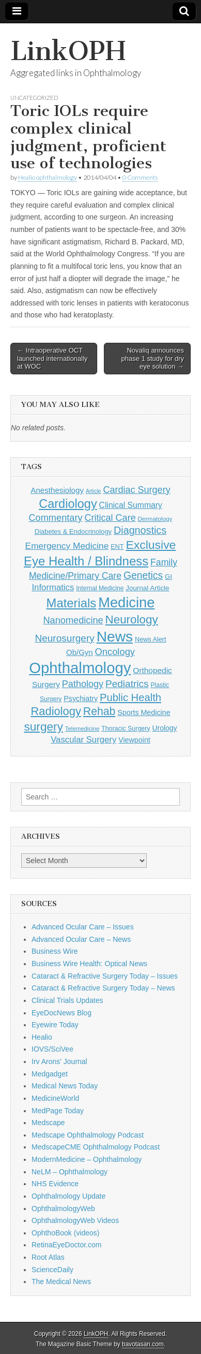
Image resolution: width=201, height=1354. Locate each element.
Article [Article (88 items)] (93, 491)
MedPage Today (58, 1111)
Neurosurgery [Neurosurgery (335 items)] (64, 638)
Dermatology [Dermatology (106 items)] (155, 518)
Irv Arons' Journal (59, 1061)
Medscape (48, 1122)
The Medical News (61, 1281)
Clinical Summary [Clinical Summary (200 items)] (130, 505)
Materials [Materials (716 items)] (72, 603)
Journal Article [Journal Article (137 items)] (147, 588)
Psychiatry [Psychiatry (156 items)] (81, 698)
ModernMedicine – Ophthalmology (87, 1159)
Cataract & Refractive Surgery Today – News (103, 988)
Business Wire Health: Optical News (89, 963)
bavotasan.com (143, 1344)
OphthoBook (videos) (66, 1233)
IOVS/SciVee (52, 1049)
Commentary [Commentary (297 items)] (55, 518)
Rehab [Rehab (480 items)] (99, 711)
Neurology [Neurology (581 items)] (131, 619)
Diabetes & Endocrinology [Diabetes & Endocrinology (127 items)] (73, 531)
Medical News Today (65, 1086)
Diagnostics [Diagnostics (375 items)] (140, 530)
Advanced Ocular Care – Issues (83, 927)
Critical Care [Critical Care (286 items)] (109, 518)
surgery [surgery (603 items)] (43, 726)
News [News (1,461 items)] (115, 636)
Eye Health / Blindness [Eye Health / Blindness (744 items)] (86, 561)
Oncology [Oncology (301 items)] (115, 651)
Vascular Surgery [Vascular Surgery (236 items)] (83, 740)
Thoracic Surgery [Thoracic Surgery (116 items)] (125, 728)
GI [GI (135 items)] (168, 576)
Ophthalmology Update (68, 1196)
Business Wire (55, 951)
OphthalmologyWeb (63, 1208)
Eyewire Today (55, 1025)
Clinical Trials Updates (67, 1000)
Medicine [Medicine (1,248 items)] (126, 602)
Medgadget (50, 1074)
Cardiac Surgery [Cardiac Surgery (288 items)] (136, 490)
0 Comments (140, 177)
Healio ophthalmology (47, 177)
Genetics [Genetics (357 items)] (143, 575)
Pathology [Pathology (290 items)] (82, 684)
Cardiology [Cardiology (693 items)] (68, 504)
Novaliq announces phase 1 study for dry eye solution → (152, 358)
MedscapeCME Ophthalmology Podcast (96, 1147)
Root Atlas (48, 1257)
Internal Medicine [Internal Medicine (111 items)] (99, 588)
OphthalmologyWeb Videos (75, 1220)
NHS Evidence (55, 1184)
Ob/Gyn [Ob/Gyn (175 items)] (79, 652)
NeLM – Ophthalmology (69, 1172)
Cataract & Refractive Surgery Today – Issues (105, 976)
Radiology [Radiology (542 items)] (55, 711)
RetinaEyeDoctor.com (66, 1245)
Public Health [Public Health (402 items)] (130, 697)
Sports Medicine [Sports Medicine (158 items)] (143, 712)
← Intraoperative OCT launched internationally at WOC (52, 358)
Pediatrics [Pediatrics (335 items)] (127, 683)
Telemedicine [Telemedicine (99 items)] (82, 728)
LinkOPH (68, 51)
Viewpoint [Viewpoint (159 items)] (134, 740)
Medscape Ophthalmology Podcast (88, 1135)
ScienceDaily (52, 1269)
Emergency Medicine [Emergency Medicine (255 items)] (67, 546)
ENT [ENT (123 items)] (117, 546)
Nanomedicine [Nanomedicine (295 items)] (73, 620)
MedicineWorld (55, 1098)
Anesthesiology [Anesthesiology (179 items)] (57, 490)
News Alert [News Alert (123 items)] (150, 639)
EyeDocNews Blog (61, 1013)
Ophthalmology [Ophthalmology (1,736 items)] (80, 667)
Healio (42, 1037)
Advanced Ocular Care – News (81, 939)
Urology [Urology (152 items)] (164, 728)
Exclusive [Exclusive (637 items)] (151, 544)
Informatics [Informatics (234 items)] (53, 587)
